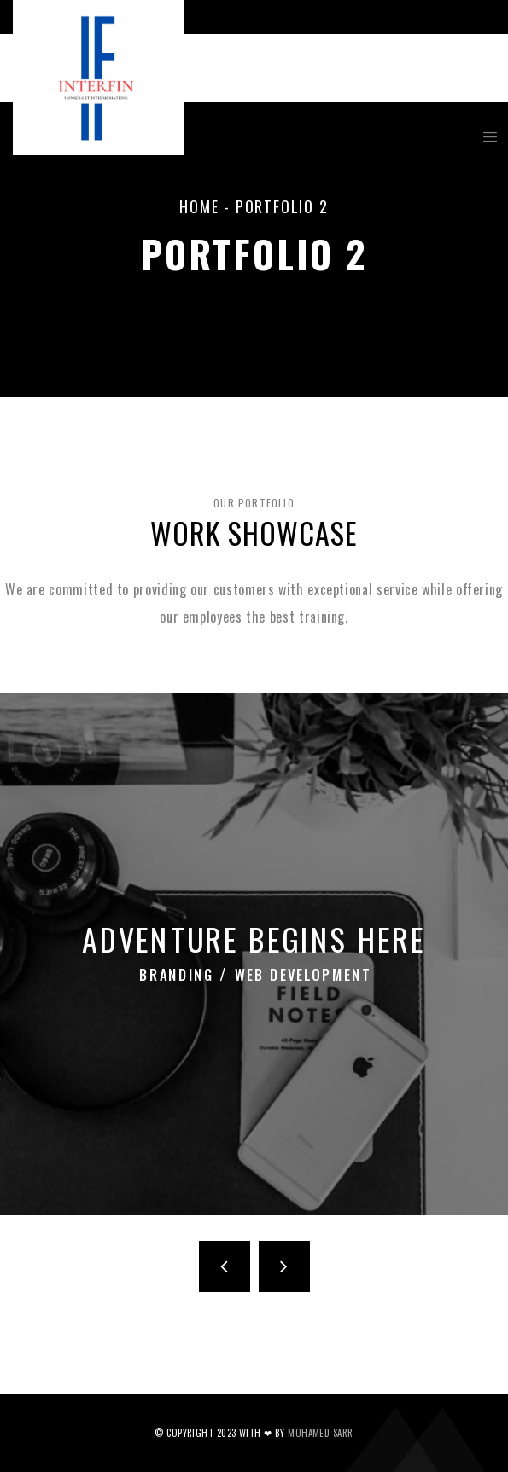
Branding (186, 969)
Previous (224, 1266)
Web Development (299, 969)
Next (284, 1266)
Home (199, 206)
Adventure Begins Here (254, 939)
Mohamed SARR (320, 1433)
